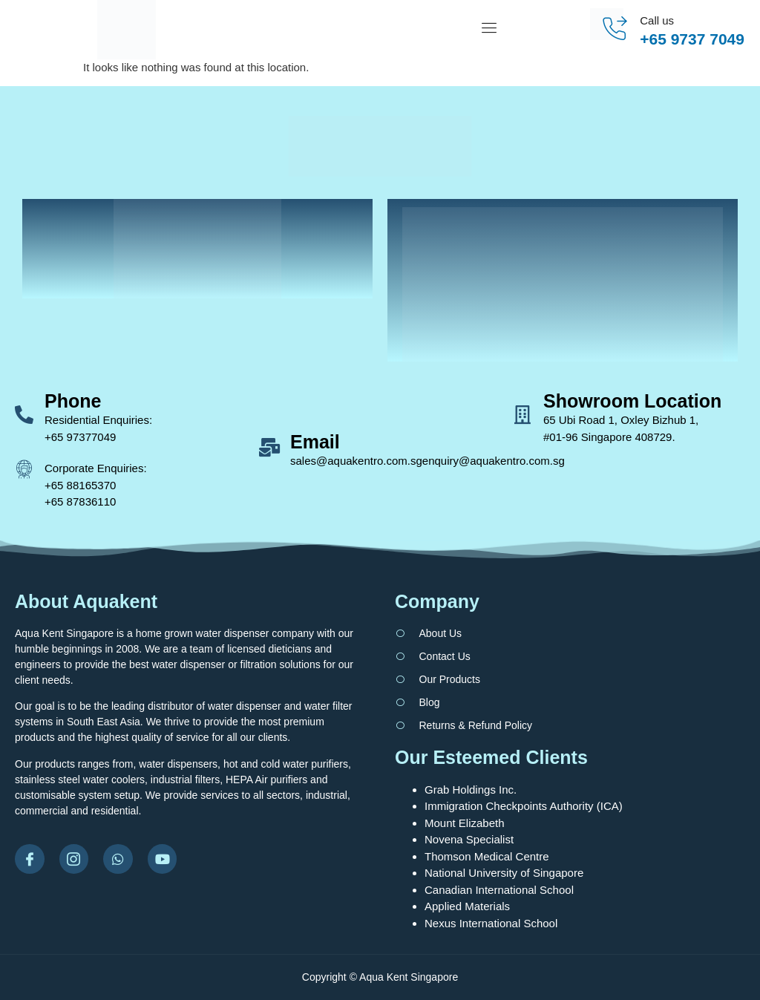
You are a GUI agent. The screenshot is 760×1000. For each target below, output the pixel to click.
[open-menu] (493, 29)
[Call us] (614, 29)
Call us (657, 20)
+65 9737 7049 (692, 39)
